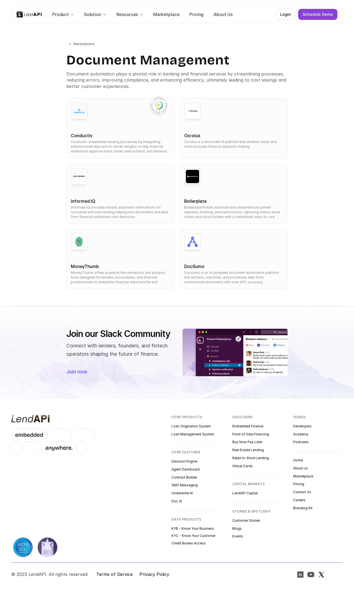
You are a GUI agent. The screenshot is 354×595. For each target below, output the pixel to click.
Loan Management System (192, 434)
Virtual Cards (242, 466)
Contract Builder (184, 477)
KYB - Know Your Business (192, 528)
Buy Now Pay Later (247, 442)
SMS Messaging (184, 485)
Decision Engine (184, 461)
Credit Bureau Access (188, 543)
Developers (302, 426)
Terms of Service (114, 574)
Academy (300, 434)
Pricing (298, 484)
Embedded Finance (247, 426)
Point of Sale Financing (250, 434)
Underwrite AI (182, 493)
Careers (299, 500)
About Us (300, 468)
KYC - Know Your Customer (193, 536)
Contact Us (302, 492)
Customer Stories (246, 520)
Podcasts (301, 442)
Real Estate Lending (248, 450)
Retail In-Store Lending (250, 458)
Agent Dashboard (185, 469)
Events (237, 536)
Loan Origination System (191, 426)
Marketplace (303, 476)
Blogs (237, 528)
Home (298, 460)
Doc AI (176, 501)
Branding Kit (303, 508)
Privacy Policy (154, 574)
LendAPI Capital (245, 493)
